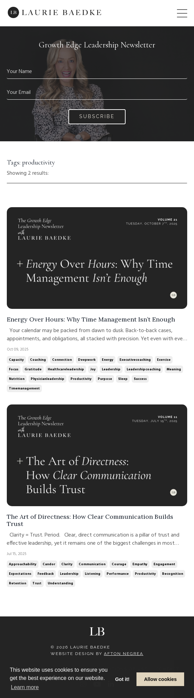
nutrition (17, 379)
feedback (45, 573)
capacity (16, 359)
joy (93, 369)
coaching (38, 359)
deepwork (87, 359)
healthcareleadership (66, 369)
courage (119, 564)
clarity (66, 564)
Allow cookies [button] (160, 679)
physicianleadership (47, 379)
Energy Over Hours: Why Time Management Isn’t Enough (91, 319)
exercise (164, 359)
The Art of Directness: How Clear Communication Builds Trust (90, 520)
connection (62, 359)
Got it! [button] (122, 679)
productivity (81, 379)
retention (17, 583)
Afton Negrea (123, 653)
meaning (174, 369)
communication (92, 564)
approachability (22, 564)
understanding (60, 583)
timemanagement (24, 388)
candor (49, 564)
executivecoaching (135, 359)
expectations (20, 573)
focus (13, 369)
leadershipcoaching (144, 369)
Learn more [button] (25, 687)
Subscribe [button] (97, 116)
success (140, 379)
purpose (105, 379)
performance (118, 573)
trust (37, 583)
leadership (111, 369)
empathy (139, 564)
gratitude (33, 369)
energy (107, 359)
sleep (123, 379)
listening (92, 573)
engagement (164, 564)
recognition (172, 573)
